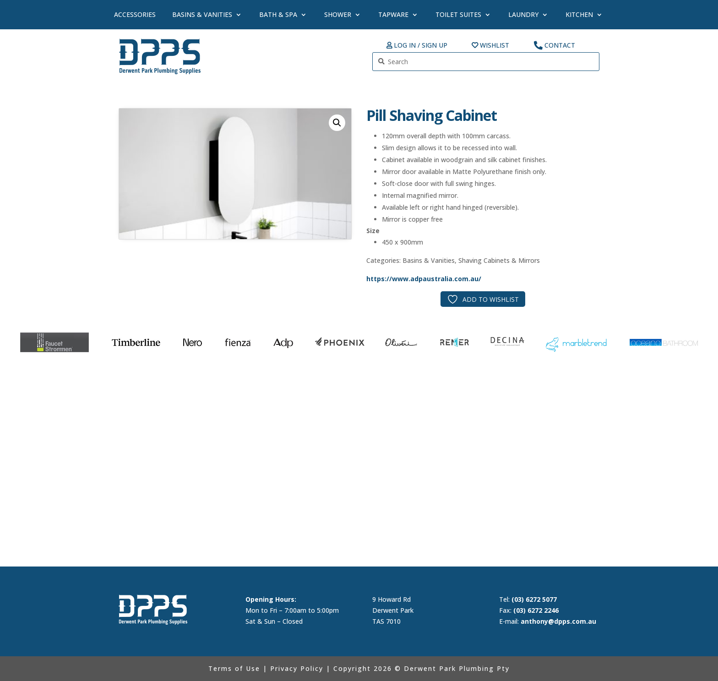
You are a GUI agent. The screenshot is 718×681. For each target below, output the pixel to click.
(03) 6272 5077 (534, 599)
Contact (559, 45)
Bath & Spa (278, 14)
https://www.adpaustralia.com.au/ (423, 278)
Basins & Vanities (202, 14)
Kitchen (579, 14)
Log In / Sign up (420, 45)
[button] (337, 122)
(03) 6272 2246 (536, 610)
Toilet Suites (458, 14)
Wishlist (494, 45)
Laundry (523, 14)
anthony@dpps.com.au (558, 621)
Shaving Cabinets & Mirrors (499, 260)
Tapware (393, 14)
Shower (337, 14)
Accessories (135, 14)
